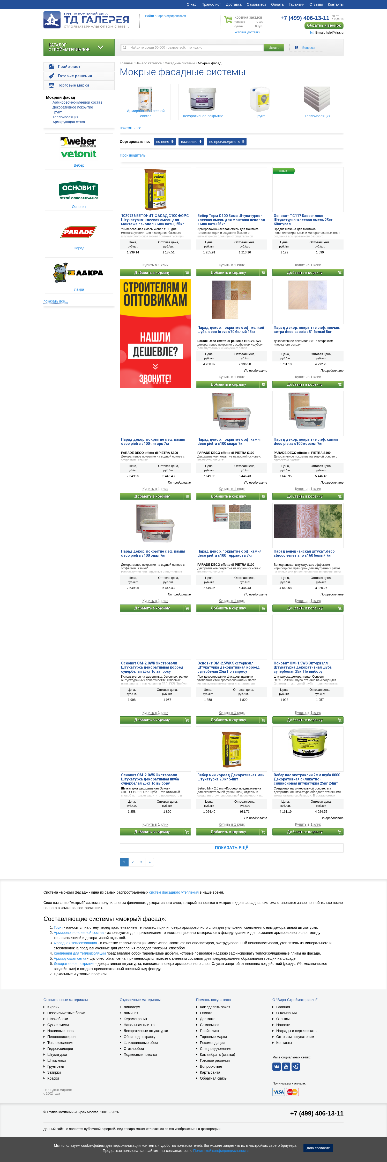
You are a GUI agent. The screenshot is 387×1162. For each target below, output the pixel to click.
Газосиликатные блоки (66, 1013)
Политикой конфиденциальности (221, 1151)
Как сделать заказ (215, 1007)
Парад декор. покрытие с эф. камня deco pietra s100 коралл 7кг (306, 441)
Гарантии (296, 4)
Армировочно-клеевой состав (77, 102)
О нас (191, 4)
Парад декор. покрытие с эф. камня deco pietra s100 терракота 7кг (229, 553)
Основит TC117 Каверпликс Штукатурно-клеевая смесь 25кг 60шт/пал (303, 220)
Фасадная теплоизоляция (75, 943)
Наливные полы (60, 1031)
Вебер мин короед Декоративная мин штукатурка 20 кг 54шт (230, 777)
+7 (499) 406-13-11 (317, 1113)
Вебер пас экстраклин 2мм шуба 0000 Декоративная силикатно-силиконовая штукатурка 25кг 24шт (307, 779)
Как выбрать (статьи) (217, 1054)
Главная (126, 63)
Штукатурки (57, 1054)
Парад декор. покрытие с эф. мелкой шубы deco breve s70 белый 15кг (230, 330)
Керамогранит (135, 1019)
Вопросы (308, 48)
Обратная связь (213, 1078)
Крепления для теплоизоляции (80, 953)
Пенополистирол (61, 1037)
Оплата (277, 4)
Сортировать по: (135, 142)
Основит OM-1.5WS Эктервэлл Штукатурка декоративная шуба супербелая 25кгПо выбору (303, 667)
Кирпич (53, 1007)
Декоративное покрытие (73, 107)
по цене (162, 142)
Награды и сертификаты (296, 1031)
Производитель (133, 155)
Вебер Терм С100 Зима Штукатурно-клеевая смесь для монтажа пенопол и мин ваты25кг (231, 220)
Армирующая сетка (69, 122)
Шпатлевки (56, 1060)
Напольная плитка (139, 1025)
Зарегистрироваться (171, 16)
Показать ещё (231, 848)
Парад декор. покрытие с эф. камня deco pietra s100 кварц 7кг (229, 441)
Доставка (234, 4)
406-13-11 (304, 18)
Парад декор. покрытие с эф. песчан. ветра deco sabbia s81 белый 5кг (307, 330)
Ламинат (131, 1013)
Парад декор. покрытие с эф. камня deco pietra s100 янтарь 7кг (153, 441)
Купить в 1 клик (155, 265)
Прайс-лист (211, 4)
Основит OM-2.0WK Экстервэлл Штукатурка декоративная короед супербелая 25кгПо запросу (152, 667)
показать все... (55, 301)
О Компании (286, 1013)
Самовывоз (256, 4)
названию (189, 142)
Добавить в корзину (152, 272)
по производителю (224, 142)
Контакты (336, 4)
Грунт (57, 112)
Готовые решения (215, 1060)
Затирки (54, 1072)
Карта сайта (210, 1072)
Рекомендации (212, 1043)
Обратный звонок (324, 25)
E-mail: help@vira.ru (327, 32)
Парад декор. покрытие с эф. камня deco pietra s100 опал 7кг (153, 553)
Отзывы (316, 4)
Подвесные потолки (140, 1054)
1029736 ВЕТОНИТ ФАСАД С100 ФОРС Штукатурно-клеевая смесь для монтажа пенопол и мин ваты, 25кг (155, 220)
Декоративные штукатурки (146, 1031)
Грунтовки (55, 1066)
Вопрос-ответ (211, 1066)
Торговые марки (213, 1037)
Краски (53, 1078)
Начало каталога (149, 63)
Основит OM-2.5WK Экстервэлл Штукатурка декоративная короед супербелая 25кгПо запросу (228, 667)
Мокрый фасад (60, 97)
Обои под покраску (139, 1037)
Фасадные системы (180, 63)
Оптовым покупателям (295, 1037)
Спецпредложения (215, 1049)
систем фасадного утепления (174, 892)
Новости (283, 1025)
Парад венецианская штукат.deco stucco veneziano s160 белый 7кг (304, 553)
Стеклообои (134, 1049)
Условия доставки (247, 32)
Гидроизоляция (60, 1049)
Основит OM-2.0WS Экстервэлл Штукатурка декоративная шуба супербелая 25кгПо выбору (150, 779)
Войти (149, 16)
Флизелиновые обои (141, 1043)
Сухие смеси (58, 1025)
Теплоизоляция (65, 117)
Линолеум (132, 1007)
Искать (274, 48)
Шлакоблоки (57, 1019)
